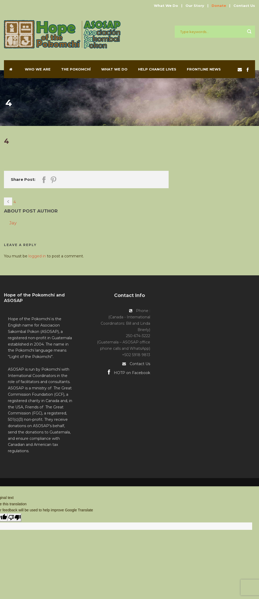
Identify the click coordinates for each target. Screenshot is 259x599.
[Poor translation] (14, 517)
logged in (37, 256)
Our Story (194, 5)
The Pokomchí (76, 69)
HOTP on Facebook (129, 372)
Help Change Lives (157, 69)
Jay (13, 222)
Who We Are (38, 69)
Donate (219, 5)
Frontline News (204, 69)
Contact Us (244, 5)
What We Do (166, 5)
